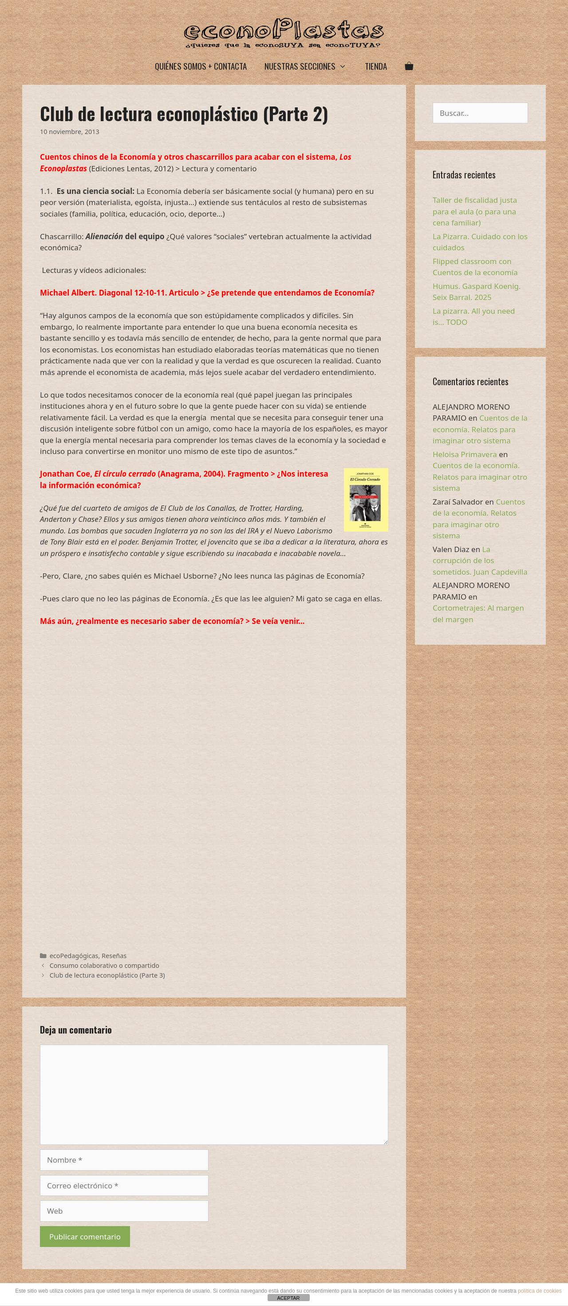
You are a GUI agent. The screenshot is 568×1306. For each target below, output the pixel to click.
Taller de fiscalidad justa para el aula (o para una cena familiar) (475, 211)
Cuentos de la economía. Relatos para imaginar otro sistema (480, 429)
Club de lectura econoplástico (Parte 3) (107, 975)
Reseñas (114, 955)
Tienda (376, 65)
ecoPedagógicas (74, 955)
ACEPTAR (288, 1298)
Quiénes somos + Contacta (201, 65)
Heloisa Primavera (465, 454)
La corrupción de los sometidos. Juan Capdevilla (480, 560)
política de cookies (540, 1291)
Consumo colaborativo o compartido (104, 965)
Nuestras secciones (309, 66)
